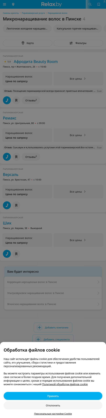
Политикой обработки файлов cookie (65, 384)
